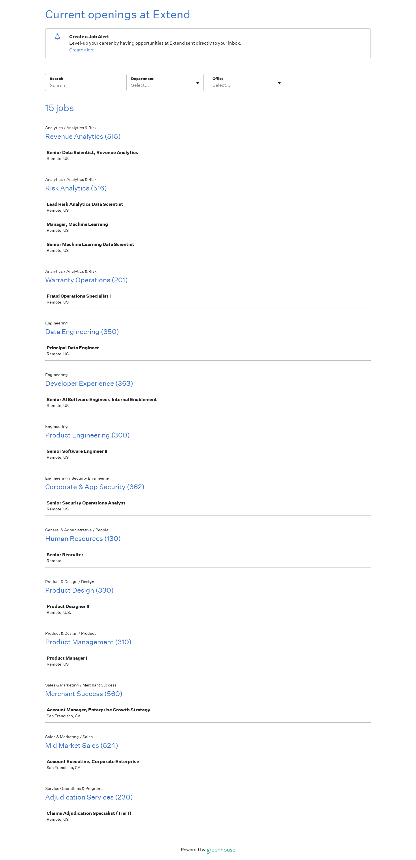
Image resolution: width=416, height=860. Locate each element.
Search (56, 78)
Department (142, 78)
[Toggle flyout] (197, 83)
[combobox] (131, 85)
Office (218, 78)
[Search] (83, 86)
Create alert (81, 50)
